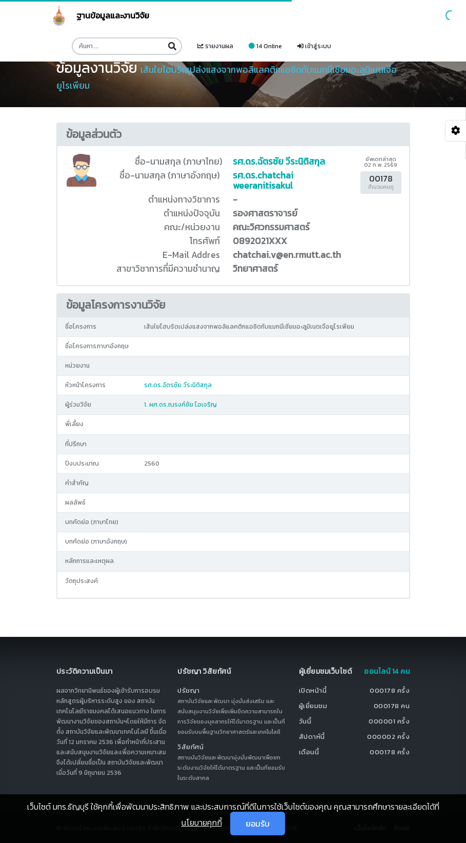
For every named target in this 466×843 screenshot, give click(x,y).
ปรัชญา (188, 690)
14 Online (265, 46)
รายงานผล (215, 46)
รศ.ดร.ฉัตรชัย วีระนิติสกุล (279, 161)
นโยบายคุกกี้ (201, 822)
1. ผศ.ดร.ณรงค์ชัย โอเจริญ (180, 404)
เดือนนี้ (309, 752)
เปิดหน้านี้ (313, 690)
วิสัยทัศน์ (190, 747)
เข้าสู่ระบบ (314, 46)
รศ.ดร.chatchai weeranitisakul (263, 180)
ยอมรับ (258, 823)
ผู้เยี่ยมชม (313, 706)
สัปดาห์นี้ (312, 736)
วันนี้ (305, 721)
